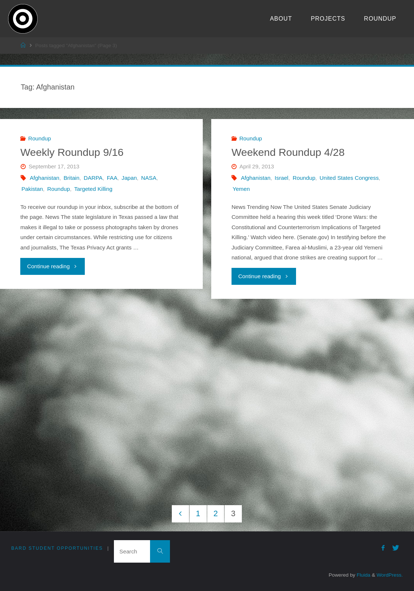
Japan (129, 178)
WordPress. (389, 575)
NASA (148, 178)
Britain (71, 178)
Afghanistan (44, 178)
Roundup (39, 138)
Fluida (362, 575)
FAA (112, 178)
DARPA (93, 178)
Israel (281, 178)
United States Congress (349, 178)
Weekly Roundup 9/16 (71, 152)
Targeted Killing (93, 189)
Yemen (241, 189)
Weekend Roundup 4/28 (288, 152)
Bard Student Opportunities (57, 548)
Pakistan (32, 189)
